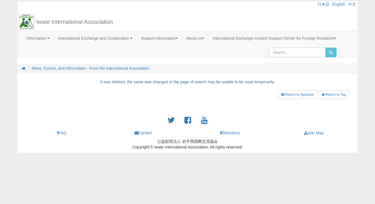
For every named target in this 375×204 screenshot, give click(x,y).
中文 (352, 4)
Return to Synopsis (297, 95)
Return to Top (333, 95)
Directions (230, 133)
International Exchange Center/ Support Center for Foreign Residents (275, 38)
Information (38, 38)
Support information (159, 38)
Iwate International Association (75, 22)
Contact (143, 133)
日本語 (323, 4)
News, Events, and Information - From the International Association (90, 68)
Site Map (313, 133)
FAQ (61, 133)
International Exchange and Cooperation (95, 38)
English (338, 4)
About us (195, 38)
